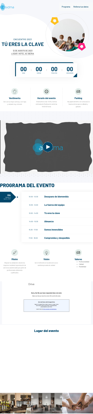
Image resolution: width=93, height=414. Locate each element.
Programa (66, 7)
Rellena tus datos (80, 7)
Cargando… (46, 302)
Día (6, 197)
